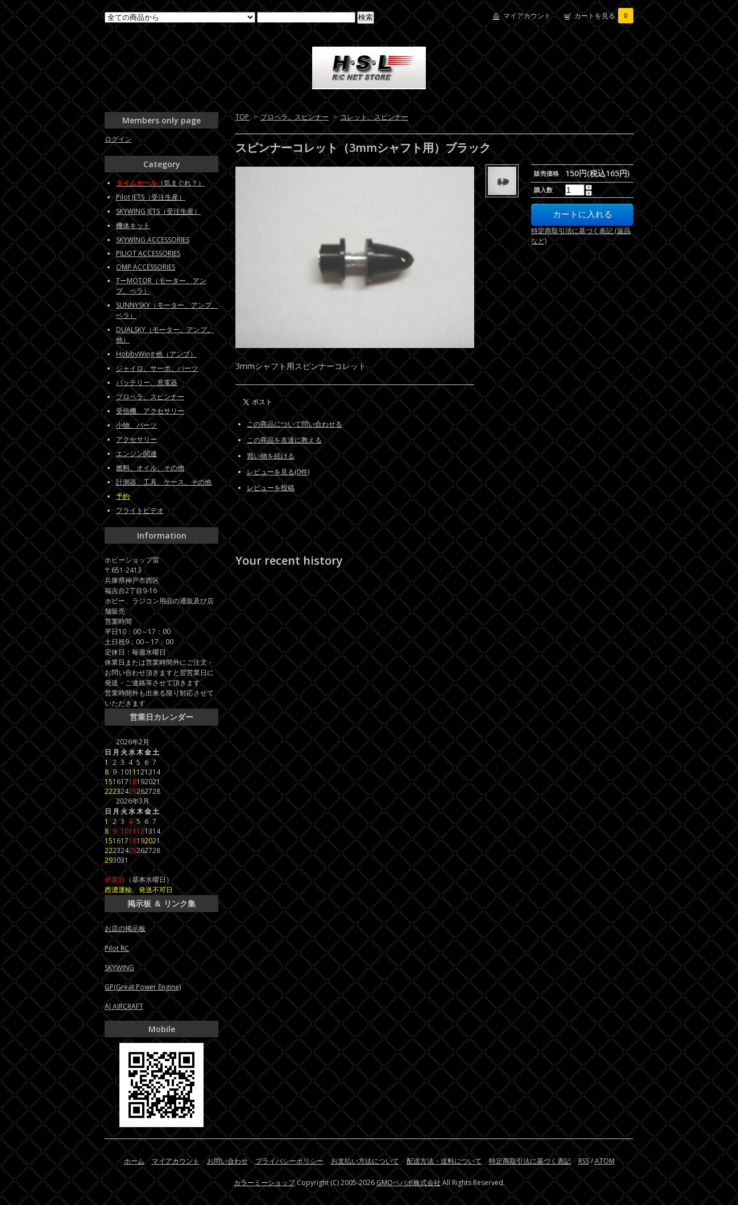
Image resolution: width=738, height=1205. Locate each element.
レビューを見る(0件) (278, 472)
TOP (242, 117)
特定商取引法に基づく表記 (530, 1161)
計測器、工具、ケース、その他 (164, 482)
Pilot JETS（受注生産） (150, 197)
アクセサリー (136, 439)
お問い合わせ (227, 1161)
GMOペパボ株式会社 (408, 1182)
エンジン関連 (136, 453)
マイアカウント (527, 15)
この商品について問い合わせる (294, 424)
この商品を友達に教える (284, 440)
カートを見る (603, 15)
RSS (583, 1161)
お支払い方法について (365, 1161)
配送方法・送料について (444, 1161)
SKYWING (119, 967)
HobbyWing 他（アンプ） (156, 354)
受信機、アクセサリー (150, 411)
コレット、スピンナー (374, 117)
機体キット (133, 225)
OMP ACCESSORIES (145, 267)
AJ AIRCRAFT (124, 1006)
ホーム (134, 1161)
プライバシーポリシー (289, 1161)
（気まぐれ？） (160, 183)
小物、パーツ (136, 425)
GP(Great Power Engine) (143, 987)
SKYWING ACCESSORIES (152, 240)
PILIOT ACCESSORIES (148, 253)
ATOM (605, 1161)
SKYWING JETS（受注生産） (158, 211)
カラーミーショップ (264, 1182)
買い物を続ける (271, 456)
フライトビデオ (140, 510)
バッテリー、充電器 (146, 382)
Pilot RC (117, 948)
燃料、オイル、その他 (150, 468)
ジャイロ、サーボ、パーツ (157, 368)
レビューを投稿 (271, 487)
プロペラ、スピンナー (294, 117)
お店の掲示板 (125, 928)
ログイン (118, 139)
